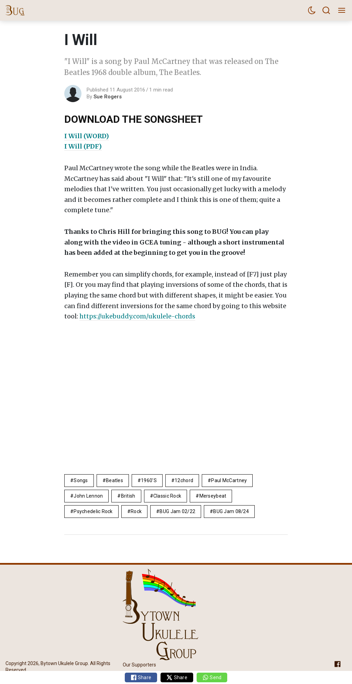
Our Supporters (139, 665)
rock (136, 511)
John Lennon (88, 496)
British (128, 496)
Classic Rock (167, 496)
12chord (184, 480)
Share (141, 677)
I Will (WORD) (86, 136)
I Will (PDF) (83, 146)
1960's (149, 480)
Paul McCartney (229, 480)
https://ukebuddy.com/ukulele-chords (137, 316)
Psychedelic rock (93, 511)
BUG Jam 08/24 (231, 511)
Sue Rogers (108, 97)
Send (211, 677)
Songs (81, 480)
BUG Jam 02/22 (177, 511)
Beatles (114, 480)
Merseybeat (213, 496)
